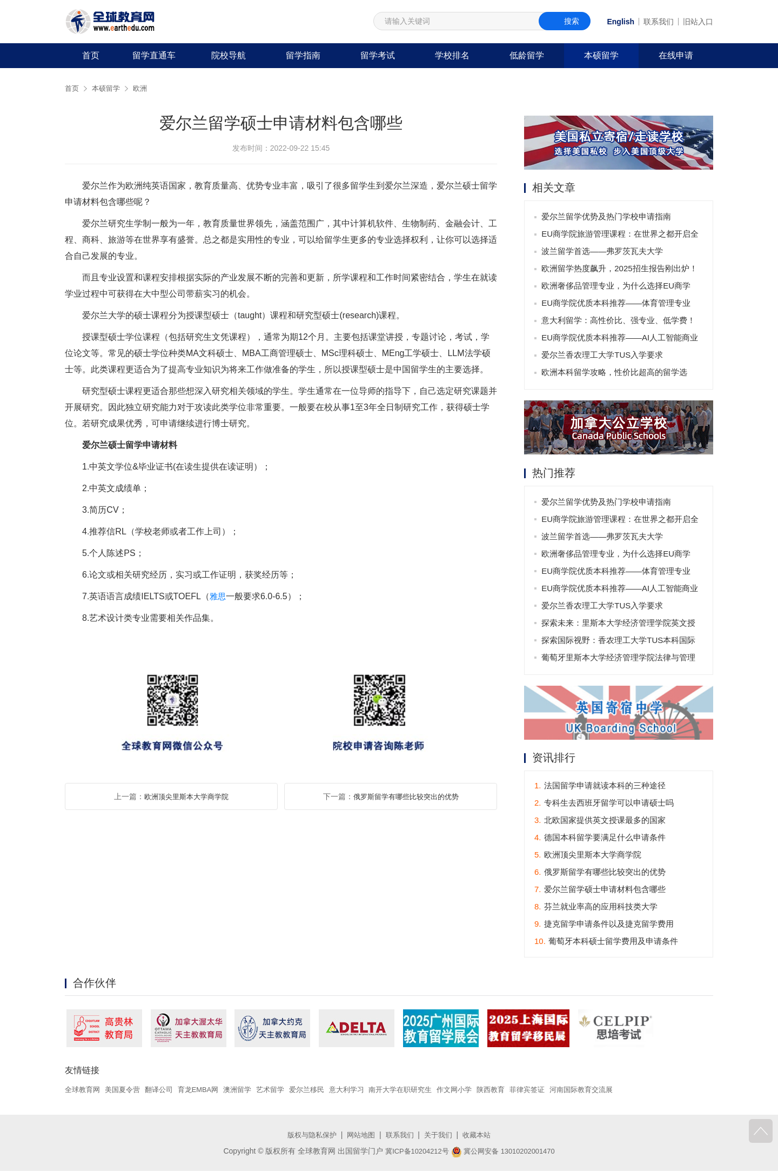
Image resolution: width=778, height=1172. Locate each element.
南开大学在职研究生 (424, 1090)
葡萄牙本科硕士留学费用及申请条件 (606, 942)
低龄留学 (526, 55)
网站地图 (360, 1135)
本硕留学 (601, 55)
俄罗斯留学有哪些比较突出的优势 (405, 796)
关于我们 (441, 1135)
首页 (90, 55)
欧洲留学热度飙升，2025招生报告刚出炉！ (620, 269)
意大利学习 (366, 1090)
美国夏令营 (126, 1090)
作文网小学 (481, 1090)
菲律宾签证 (559, 1090)
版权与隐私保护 (307, 1135)
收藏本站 (481, 1135)
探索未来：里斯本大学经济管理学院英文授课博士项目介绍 (619, 626)
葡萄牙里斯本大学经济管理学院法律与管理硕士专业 (619, 660)
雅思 (218, 596)
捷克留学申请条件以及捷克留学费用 (604, 925)
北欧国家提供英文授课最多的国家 (600, 821)
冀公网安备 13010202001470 (505, 1152)
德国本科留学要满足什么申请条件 (600, 838)
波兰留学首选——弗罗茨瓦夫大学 (603, 252)
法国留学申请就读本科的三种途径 (600, 787)
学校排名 (452, 55)
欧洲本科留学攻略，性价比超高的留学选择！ (615, 375)
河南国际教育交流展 (616, 1090)
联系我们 (658, 21)
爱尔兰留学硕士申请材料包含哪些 (600, 890)
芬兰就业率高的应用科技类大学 (596, 908)
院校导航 (228, 55)
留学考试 (377, 55)
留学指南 (303, 55)
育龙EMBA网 (207, 1090)
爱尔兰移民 (323, 1090)
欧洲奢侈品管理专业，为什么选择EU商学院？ (617, 289)
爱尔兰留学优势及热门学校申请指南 (607, 217)
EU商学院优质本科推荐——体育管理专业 (617, 304)
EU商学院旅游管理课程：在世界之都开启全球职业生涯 (621, 237)
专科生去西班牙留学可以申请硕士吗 (604, 804)
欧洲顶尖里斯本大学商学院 (186, 796)
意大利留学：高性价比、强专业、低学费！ (619, 321)
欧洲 (143, 88)
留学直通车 (154, 55)
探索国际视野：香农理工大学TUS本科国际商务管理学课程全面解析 (619, 643)
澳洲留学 (249, 1090)
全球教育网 (84, 1090)
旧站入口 (698, 21)
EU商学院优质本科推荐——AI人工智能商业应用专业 (620, 340)
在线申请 (676, 55)
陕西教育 (520, 1090)
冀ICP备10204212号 (413, 1152)
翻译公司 (165, 1090)
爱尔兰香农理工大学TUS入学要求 (603, 355)
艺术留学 (284, 1090)
